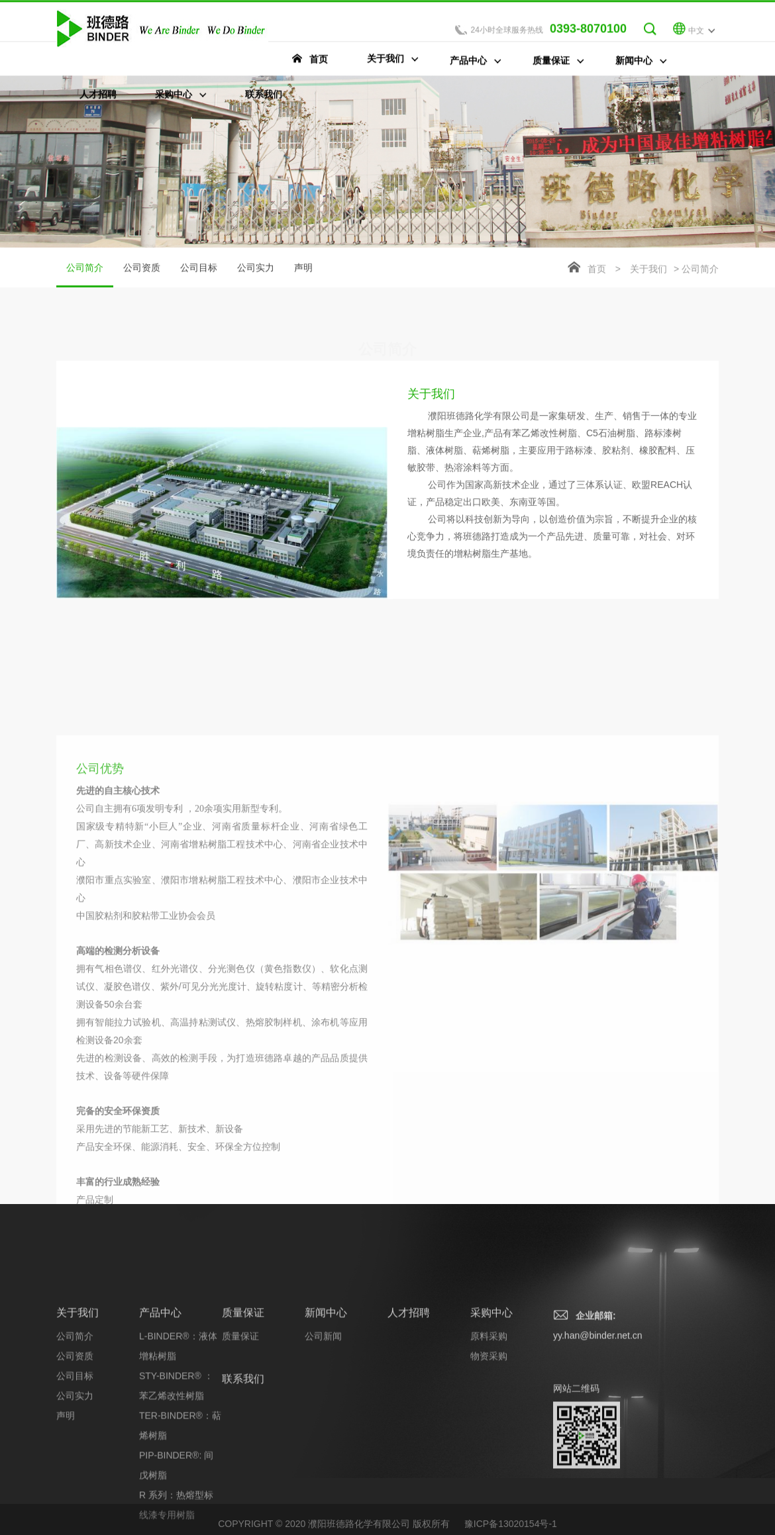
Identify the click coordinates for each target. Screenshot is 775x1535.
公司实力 (255, 269)
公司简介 (84, 276)
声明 (303, 269)
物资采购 (488, 1445)
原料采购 (488, 1425)
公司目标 (198, 269)
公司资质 (141, 269)
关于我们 (648, 270)
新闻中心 (326, 1401)
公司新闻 (323, 1425)
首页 (597, 270)
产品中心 (160, 1401)
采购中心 (491, 1401)
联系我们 (243, 1467)
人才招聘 (409, 1401)
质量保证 (243, 1401)
